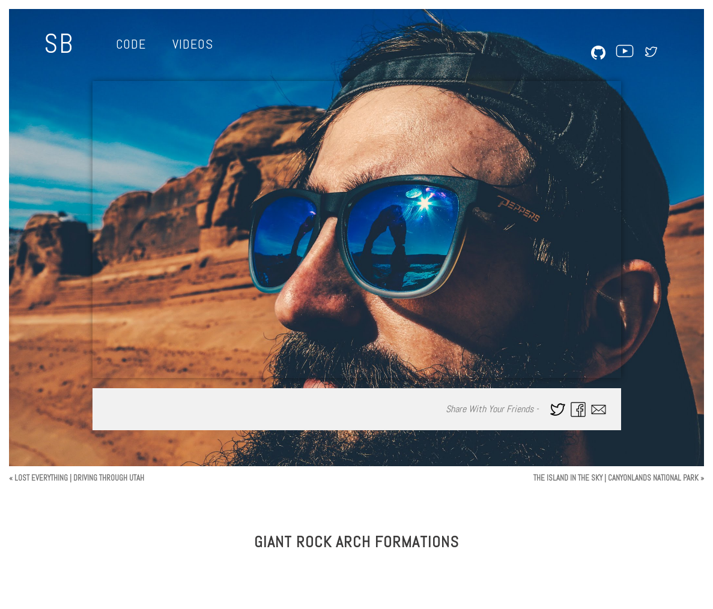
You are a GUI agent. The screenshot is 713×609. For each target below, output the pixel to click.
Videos (192, 43)
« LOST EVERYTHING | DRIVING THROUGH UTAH (76, 478)
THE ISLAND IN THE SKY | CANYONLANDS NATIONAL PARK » (618, 478)
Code (131, 43)
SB (59, 44)
